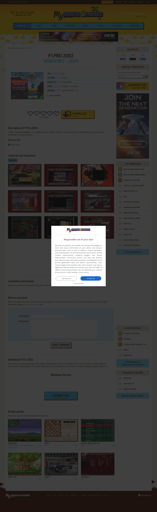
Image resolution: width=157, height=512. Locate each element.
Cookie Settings (72, 272)
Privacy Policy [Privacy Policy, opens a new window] (83, 272)
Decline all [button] (66, 278)
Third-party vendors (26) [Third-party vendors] (76, 257)
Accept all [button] (91, 278)
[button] (78, 283)
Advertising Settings (69, 270)
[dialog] (78, 256)
